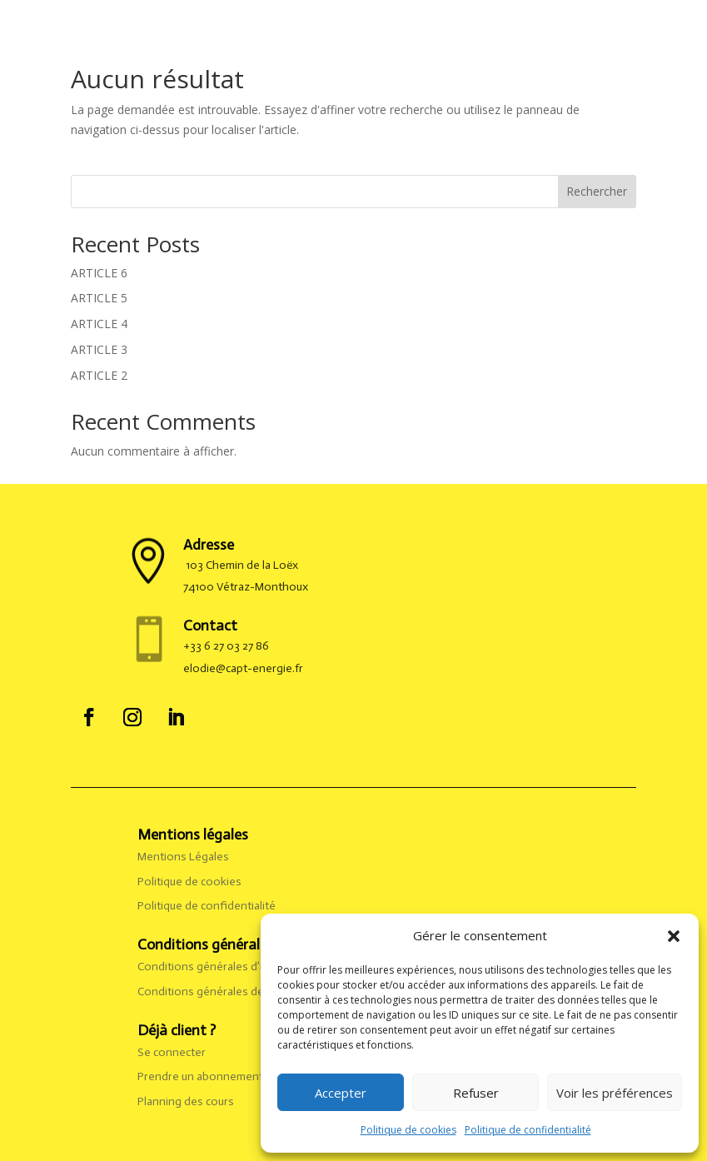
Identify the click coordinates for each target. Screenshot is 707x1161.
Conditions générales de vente (216, 991)
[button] (673, 936)
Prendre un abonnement (200, 1076)
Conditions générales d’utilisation (224, 966)
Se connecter (171, 1052)
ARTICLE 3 (99, 349)
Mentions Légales (184, 857)
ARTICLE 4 (99, 323)
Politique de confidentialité (528, 1130)
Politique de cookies (408, 1130)
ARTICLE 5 (99, 298)
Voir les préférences (614, 1092)
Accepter (340, 1092)
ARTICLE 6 (99, 273)
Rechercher (596, 191)
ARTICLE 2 (99, 375)
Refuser (476, 1092)
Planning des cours (185, 1101)
